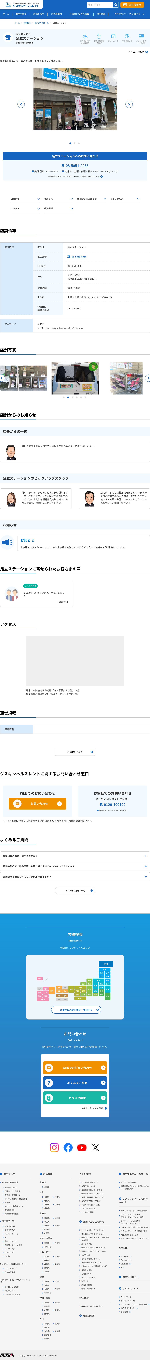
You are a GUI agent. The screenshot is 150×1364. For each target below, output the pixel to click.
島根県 (47, 1302)
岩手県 (57, 1197)
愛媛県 (47, 1313)
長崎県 (57, 1323)
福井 (83, 984)
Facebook (125, 1260)
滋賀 (83, 991)
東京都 (47, 1243)
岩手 (107, 973)
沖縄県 (47, 1338)
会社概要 (124, 1312)
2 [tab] (75, 144)
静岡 (95, 994)
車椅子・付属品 (11, 1187)
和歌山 (80, 998)
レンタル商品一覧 (10, 1182)
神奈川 (102, 994)
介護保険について (88, 1186)
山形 (101, 977)
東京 (101, 991)
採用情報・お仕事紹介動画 (91, 1306)
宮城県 (47, 1200)
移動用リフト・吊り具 (13, 1245)
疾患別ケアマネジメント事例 (132, 1215)
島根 (59, 987)
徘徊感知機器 (10, 1210)
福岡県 (47, 1323)
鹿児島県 (47, 1335)
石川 (89, 984)
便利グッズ (9, 1252)
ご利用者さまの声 (88, 1208)
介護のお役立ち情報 (93, 1221)
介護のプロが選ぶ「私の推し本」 (94, 1247)
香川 (65, 996)
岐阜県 (47, 1264)
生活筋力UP (86, 1273)
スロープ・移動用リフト (14, 1206)
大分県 (47, 1331)
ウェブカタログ (11, 1268)
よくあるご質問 (77, 1083)
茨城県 (47, 1218)
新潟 (98, 980)
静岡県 (57, 1264)
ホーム (17, 23)
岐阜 (89, 989)
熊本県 (47, 1327)
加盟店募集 (89, 1315)
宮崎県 (57, 1331)
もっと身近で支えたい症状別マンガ (135, 1238)
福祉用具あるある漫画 (129, 1234)
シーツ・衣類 (10, 1248)
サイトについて (131, 1288)
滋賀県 (47, 1281)
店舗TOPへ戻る (75, 751)
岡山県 (57, 1302)
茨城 (107, 989)
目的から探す (10, 1290)
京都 (80, 987)
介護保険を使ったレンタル (91, 1190)
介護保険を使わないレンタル (92, 1193)
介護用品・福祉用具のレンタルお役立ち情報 (95, 1238)
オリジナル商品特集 (129, 1182)
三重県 (47, 1271)
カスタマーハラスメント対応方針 (134, 1304)
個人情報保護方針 (128, 1308)
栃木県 (57, 1218)
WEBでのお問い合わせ (77, 1068)
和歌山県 (47, 1292)
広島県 (47, 1306)
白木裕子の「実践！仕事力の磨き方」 (135, 1227)
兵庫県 (47, 1289)
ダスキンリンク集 (128, 1300)
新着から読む (86, 1285)
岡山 (65, 991)
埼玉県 (47, 1222)
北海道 (106, 964)
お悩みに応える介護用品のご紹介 (94, 1266)
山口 (51, 991)
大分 (45, 992)
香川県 (57, 1310)
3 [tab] (79, 144)
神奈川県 (47, 1246)
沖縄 (39, 978)
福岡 (45, 989)
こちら (96, 176)
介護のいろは (86, 1270)
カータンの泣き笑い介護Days (92, 1230)
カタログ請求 (77, 1098)
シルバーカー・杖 (11, 1233)
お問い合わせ (134, 4)
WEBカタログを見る (92, 1108)
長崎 (39, 992)
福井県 (47, 1260)
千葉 (107, 996)
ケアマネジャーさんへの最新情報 (134, 1210)
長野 (95, 986)
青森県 (47, 1197)
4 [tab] (77, 398)
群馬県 (47, 1225)
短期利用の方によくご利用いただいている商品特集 (135, 1187)
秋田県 (47, 1204)
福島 (107, 980)
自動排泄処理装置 (11, 1213)
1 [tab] (70, 144)
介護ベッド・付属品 (12, 1191)
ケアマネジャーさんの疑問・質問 (134, 1231)
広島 (59, 991)
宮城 (107, 977)
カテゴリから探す (11, 1287)
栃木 (107, 984)
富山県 (47, 1256)
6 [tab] (85, 398)
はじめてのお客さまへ (90, 1182)
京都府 (57, 1281)
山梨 (95, 991)
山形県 (57, 1204)
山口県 (47, 1310)
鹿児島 (43, 1000)
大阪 (77, 991)
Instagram (125, 1256)
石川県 (57, 1256)
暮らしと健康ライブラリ (90, 1258)
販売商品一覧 (8, 1221)
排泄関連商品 (10, 1230)
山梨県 (47, 1233)
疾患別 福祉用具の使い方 (91, 1262)
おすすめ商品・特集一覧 (135, 1174)
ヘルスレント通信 (88, 1277)
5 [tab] (81, 398)
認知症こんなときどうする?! (92, 1233)
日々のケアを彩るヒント (130, 1222)
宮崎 (45, 996)
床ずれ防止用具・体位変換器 (16, 1198)
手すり (7, 1202)
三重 (83, 994)
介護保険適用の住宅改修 (90, 1201)
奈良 (77, 994)
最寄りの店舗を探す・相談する (76, 1009)
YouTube (124, 1263)
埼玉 (101, 987)
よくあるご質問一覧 (75, 890)
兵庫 (71, 989)
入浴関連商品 (10, 1226)
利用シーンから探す (12, 1294)
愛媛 (59, 996)
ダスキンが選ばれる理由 (90, 1204)
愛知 (89, 994)
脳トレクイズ (86, 1244)
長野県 (57, 1225)
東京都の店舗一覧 (42, 23)
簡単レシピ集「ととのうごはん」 (94, 1251)
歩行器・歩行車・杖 (12, 1195)
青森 (104, 969)
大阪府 (47, 1285)
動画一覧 (84, 1281)
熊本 (39, 996)
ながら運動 (85, 1255)
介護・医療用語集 (88, 1288)
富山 (89, 980)
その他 (7, 1256)
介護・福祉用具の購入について (93, 1197)
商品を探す (9, 1174)
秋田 (101, 973)
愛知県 (47, 1267)
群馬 (101, 984)
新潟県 (47, 1229)
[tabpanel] (75, 99)
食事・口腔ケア (11, 1241)
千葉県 (57, 1243)
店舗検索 (27, 23)
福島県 (47, 1208)
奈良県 (57, 1289)
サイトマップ (126, 1297)
